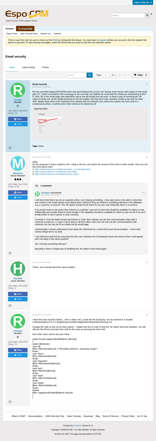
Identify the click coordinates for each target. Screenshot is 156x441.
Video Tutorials (74, 416)
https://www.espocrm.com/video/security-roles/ (57, 174)
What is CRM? (19, 416)
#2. (143, 192)
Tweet (17, 124)
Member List (46, 34)
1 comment (46, 185)
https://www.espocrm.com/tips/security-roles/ (56, 171)
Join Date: (13, 111)
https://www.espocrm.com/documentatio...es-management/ (62, 169)
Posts (12, 67)
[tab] (12, 67)
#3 (147, 262)
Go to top (142, 416)
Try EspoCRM (25, 29)
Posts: (11, 113)
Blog (98, 416)
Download (88, 416)
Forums (9, 28)
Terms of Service (110, 416)
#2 (147, 157)
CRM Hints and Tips (54, 416)
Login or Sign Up (143, 2)
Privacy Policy (128, 416)
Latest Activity (28, 67)
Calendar (57, 34)
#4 (147, 315)
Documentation (35, 416)
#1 (147, 84)
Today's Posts (11, 34)
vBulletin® (77, 426)
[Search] (128, 15)
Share (18, 119)
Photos (45, 67)
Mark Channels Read (29, 34)
